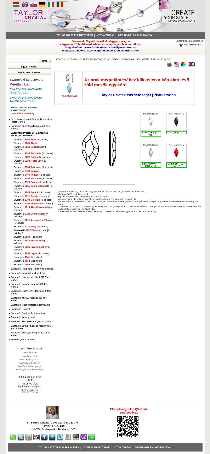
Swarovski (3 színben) (32, 192)
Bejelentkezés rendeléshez (189, 41)
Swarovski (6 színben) (32, 182)
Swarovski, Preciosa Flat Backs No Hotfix (93, 59)
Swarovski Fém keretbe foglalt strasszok (31, 321)
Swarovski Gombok (20, 309)
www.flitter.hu (30, 352)
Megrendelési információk (136, 35)
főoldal (61, 59)
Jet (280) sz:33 (176, 133)
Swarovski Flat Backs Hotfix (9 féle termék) (32, 268)
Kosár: (187, 45)
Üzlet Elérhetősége (96, 447)
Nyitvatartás (165, 95)
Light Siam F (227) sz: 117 (176, 165)
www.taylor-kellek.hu (29, 363)
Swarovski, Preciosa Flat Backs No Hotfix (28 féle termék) (30, 134)
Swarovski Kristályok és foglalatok (28, 273)
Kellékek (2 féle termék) (23, 339)
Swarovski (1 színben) (33, 167)
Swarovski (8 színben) (33, 200)
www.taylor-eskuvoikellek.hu (30, 369)
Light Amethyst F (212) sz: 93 (150, 165)
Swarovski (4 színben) (33, 178)
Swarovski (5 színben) (31, 253)
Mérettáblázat (20, 84)
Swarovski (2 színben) (33, 153)
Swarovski (25, 143)
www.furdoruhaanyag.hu (30, 366)
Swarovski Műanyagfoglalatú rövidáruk (30, 305)
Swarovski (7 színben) (32, 157)
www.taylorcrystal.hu (29, 359)
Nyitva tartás (105, 35)
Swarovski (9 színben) (31, 139)
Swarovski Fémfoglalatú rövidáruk (28, 313)
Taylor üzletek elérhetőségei (126, 95)
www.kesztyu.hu (30, 356)
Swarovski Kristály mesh (23, 317)
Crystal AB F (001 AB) (150, 134)
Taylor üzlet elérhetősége (75, 35)
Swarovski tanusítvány (26, 79)
